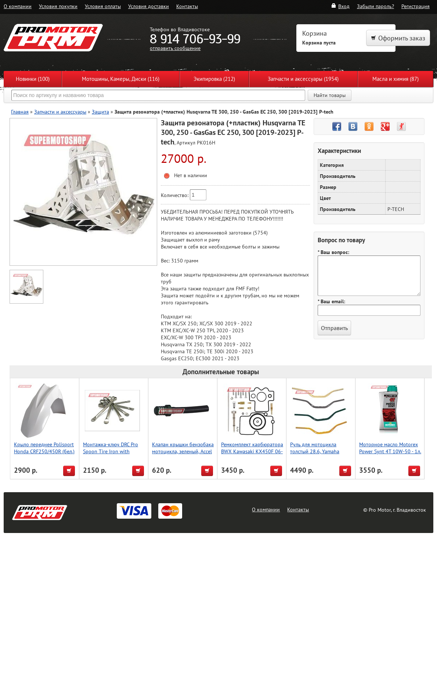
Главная (20, 111)
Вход (340, 6)
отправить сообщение (175, 47)
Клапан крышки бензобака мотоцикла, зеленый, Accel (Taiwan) (183, 451)
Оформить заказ (398, 38)
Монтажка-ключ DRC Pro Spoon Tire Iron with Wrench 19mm (110, 451)
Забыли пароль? (375, 6)
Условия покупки (58, 6)
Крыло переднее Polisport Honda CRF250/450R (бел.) (44, 448)
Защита (100, 111)
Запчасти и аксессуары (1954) (303, 78)
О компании (18, 6)
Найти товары (330, 95)
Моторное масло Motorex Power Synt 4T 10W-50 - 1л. (390, 448)
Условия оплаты (103, 6)
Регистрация (415, 6)
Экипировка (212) (214, 78)
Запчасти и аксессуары (60, 111)
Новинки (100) (33, 78)
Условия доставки (148, 6)
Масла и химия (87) (395, 78)
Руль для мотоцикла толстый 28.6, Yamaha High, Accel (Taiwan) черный (314, 455)
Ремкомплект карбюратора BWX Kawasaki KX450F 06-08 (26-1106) (252, 451)
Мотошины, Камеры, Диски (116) (120, 78)
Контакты (187, 6)
